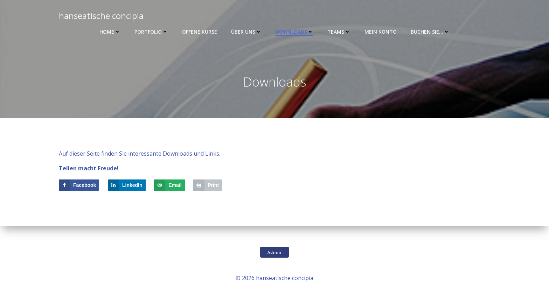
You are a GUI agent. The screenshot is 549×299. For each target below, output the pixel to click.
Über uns (246, 31)
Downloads (294, 31)
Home (109, 31)
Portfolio (151, 31)
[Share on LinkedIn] (127, 185)
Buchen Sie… (430, 31)
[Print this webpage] (207, 185)
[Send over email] (169, 185)
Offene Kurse (199, 31)
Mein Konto (380, 31)
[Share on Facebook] (79, 185)
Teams (338, 31)
